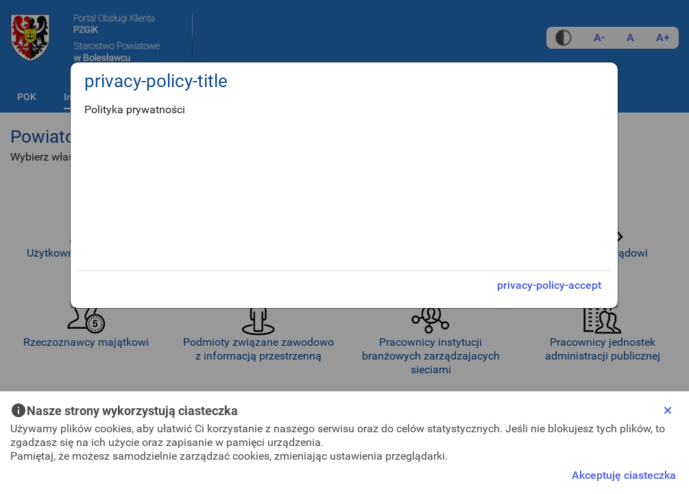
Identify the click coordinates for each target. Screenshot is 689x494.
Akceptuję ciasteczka (624, 475)
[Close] (668, 410)
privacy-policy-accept (549, 285)
